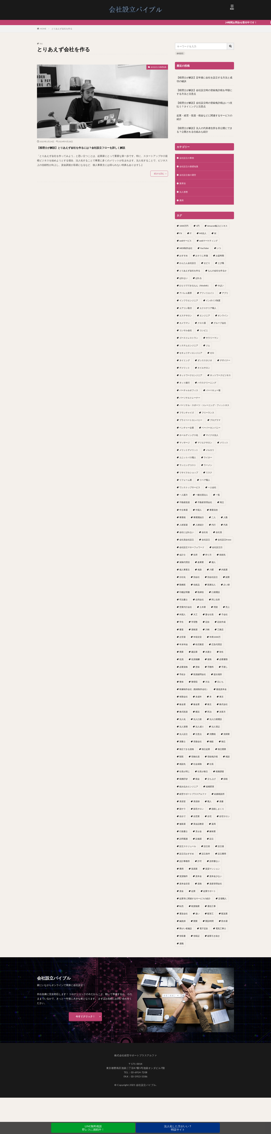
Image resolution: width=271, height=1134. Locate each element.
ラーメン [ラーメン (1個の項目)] (208, 468)
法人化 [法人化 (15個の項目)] (182, 722)
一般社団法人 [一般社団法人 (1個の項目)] (201, 498)
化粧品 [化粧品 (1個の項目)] (196, 587)
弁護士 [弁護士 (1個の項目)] (208, 655)
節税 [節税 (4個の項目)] (225, 782)
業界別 (183, 185)
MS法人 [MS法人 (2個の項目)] (202, 236)
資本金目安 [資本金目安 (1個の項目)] (184, 886)
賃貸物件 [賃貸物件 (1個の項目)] (183, 879)
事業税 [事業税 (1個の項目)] (182, 520)
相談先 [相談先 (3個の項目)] (182, 767)
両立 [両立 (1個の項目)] (222, 505)
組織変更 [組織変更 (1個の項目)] (210, 789)
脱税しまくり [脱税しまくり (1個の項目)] (218, 812)
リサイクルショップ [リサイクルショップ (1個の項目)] (188, 475)
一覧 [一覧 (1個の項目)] (218, 498)
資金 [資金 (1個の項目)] (181, 894)
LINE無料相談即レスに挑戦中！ (93, 1127)
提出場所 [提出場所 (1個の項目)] (218, 677)
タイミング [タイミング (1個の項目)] (184, 363)
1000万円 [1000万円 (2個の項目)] (183, 229)
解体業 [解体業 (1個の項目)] (212, 834)
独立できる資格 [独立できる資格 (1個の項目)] (186, 752)
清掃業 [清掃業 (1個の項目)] (226, 737)
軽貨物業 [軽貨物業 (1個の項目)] (195, 909)
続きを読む (159, 179)
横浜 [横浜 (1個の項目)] (197, 715)
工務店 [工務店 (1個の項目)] (220, 632)
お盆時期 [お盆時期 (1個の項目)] (220, 258)
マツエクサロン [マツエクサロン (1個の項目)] (205, 445)
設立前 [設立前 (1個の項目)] (207, 849)
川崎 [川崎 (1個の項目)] (207, 632)
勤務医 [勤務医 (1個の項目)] (182, 587)
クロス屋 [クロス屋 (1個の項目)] (202, 326)
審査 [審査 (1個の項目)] (181, 632)
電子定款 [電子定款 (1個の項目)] (204, 931)
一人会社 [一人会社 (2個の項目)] (212, 490)
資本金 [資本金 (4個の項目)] (198, 879)
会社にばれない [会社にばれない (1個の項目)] (186, 535)
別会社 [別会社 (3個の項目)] (196, 580)
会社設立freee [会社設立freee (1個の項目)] (224, 542)
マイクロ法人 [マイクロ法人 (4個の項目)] (212, 438)
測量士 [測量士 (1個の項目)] (182, 744)
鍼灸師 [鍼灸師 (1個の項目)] (182, 924)
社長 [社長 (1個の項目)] (211, 767)
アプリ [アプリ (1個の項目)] (225, 296)
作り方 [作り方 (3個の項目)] (208, 558)
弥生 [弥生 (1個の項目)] (221, 655)
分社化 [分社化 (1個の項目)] (182, 580)
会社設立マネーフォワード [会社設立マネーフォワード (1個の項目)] (191, 550)
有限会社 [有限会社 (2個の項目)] (183, 699)
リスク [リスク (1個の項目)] (209, 475)
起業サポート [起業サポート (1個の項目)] (209, 894)
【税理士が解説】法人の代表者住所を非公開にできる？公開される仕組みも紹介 (204, 130)
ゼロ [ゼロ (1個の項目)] (212, 356)
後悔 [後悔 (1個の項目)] (209, 662)
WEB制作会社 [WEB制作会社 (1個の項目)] (185, 251)
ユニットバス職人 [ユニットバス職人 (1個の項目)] (187, 460)
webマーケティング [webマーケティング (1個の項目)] (208, 244)
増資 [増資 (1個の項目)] (216, 610)
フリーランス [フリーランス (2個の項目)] (208, 415)
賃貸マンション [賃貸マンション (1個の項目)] (212, 872)
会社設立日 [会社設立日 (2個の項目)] (217, 550)
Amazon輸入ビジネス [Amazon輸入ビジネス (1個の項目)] (217, 229)
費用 (181, 203)
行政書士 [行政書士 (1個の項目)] (183, 834)
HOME (43, 28)
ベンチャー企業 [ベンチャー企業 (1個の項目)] (186, 430)
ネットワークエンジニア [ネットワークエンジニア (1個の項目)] (190, 378)
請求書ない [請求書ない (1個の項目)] (214, 864)
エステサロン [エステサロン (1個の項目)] (185, 318)
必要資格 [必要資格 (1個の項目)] (183, 670)
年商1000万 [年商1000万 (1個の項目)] (215, 640)
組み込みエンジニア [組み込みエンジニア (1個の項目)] (188, 789)
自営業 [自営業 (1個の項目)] (196, 819)
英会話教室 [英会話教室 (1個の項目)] (198, 827)
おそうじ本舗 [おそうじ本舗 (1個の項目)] (201, 258)
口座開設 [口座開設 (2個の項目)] (216, 595)
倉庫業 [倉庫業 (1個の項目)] (201, 565)
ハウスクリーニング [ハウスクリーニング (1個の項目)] (207, 385)
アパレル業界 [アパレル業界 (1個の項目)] (185, 296)
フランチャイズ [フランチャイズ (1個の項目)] (186, 415)
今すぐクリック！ (85, 1019)
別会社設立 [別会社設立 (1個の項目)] (212, 580)
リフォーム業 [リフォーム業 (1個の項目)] (185, 483)
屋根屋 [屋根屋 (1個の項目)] (194, 632)
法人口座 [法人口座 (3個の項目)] (197, 722)
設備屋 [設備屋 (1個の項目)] (198, 842)
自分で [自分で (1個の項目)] (182, 819)
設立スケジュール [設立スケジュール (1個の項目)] (187, 849)
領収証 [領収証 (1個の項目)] (196, 939)
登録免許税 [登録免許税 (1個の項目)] (212, 759)
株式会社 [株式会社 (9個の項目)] (223, 707)
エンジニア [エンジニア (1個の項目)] (205, 318)
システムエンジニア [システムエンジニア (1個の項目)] (188, 348)
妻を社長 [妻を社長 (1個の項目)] (209, 617)
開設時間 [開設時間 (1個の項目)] (209, 924)
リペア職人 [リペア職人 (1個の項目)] (205, 483)
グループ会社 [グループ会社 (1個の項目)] (220, 326)
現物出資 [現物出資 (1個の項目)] (195, 759)
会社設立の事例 (187, 158)
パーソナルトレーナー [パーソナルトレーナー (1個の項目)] (189, 401)
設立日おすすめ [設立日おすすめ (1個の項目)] (186, 856)
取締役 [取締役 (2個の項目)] (201, 595)
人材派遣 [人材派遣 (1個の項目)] (183, 528)
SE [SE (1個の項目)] (215, 236)
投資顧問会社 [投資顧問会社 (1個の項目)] (199, 677)
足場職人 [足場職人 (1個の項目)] (222, 901)
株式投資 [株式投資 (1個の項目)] (183, 715)
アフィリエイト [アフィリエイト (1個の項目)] (207, 296)
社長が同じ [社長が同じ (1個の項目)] (184, 774)
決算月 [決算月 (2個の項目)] (222, 715)
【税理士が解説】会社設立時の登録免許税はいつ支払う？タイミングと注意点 (204, 104)
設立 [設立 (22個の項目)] (211, 842)
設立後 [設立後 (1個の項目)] (221, 849)
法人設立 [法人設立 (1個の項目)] (183, 737)
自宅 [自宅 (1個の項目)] (209, 819)
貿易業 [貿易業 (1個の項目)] (194, 872)
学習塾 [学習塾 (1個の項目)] (194, 625)
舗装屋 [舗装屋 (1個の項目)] (182, 827)
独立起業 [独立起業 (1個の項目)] (206, 752)
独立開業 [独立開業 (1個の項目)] (222, 752)
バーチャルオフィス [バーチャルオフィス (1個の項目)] (188, 393)
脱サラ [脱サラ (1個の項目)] (182, 812)
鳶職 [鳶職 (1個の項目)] (181, 946)
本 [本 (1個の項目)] (210, 699)
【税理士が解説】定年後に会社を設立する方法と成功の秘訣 (204, 79)
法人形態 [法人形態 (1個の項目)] (183, 729)
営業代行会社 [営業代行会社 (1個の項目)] (185, 610)
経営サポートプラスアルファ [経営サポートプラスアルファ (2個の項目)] (192, 797)
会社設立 (180, 53)
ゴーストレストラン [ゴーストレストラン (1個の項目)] (188, 341)
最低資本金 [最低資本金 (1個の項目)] (221, 692)
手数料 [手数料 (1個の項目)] (210, 670)
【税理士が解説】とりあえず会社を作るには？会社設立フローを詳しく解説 (102, 150)
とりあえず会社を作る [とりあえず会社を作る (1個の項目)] (189, 273)
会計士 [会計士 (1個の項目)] (182, 558)
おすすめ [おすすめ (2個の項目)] (183, 258)
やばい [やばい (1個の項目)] (221, 288)
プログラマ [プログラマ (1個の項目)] (215, 423)
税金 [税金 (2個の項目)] (197, 782)
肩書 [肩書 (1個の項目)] (221, 804)
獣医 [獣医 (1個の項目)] (181, 759)
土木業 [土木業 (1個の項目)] (203, 610)
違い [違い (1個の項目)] (197, 916)
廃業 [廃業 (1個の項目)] (181, 655)
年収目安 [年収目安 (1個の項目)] (197, 640)
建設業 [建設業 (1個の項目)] (194, 655)
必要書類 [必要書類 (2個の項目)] (223, 662)
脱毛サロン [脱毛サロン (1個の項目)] (198, 812)
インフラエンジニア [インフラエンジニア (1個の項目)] (188, 303)
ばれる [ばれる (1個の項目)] (198, 281)
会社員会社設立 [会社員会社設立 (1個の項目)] (186, 542)
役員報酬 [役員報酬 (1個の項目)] (195, 662)
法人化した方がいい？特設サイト (178, 1127)
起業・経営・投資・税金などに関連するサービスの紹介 (204, 117)
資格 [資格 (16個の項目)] (200, 886)
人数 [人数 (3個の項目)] (225, 520)
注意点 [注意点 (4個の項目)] (198, 737)
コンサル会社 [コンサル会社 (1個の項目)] (185, 333)
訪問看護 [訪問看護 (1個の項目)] (183, 842)
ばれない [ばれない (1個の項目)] (183, 281)
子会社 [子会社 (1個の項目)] (224, 617)
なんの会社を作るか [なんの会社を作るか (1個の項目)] (217, 273)
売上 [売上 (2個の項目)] (228, 610)
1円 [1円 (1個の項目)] (197, 229)
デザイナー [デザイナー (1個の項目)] (225, 363)
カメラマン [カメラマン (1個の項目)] (184, 326)
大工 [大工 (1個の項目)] (195, 617)
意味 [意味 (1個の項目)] (197, 670)
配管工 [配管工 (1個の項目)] (210, 916)
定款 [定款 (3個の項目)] (207, 625)
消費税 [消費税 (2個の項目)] (212, 737)
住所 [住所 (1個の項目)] (195, 558)
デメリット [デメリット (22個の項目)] (184, 371)
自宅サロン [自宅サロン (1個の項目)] (224, 819)
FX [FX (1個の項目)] (180, 236)
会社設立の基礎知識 (155, 67)
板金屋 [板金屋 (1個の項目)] (182, 707)
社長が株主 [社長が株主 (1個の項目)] (203, 774)
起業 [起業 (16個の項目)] (193, 894)
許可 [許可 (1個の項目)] (200, 864)
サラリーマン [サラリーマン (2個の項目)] (212, 341)
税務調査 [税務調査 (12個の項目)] (220, 774)
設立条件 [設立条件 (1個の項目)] (206, 856)
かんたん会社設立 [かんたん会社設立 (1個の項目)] (187, 266)
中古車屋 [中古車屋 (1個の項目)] (183, 513)
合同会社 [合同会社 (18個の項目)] (199, 602)
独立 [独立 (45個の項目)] (223, 744)
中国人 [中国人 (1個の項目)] (198, 513)
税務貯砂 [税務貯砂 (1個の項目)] (183, 782)
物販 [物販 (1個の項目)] (211, 744)
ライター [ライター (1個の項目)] (208, 460)
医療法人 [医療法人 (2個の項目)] (211, 587)
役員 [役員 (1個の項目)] (181, 662)
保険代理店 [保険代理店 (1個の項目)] (184, 565)
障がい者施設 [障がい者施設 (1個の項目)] (185, 931)
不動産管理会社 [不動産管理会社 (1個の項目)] (205, 505)
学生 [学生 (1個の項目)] (181, 625)
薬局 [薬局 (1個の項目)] (214, 827)
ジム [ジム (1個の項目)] (208, 348)
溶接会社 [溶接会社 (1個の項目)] (197, 744)
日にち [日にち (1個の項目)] (220, 685)
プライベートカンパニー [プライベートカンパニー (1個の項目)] (190, 423)
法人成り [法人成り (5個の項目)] (199, 729)
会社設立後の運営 (189, 176)
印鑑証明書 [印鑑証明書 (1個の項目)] (184, 595)
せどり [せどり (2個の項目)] (207, 266)
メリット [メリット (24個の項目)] (224, 445)
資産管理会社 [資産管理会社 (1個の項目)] (215, 886)
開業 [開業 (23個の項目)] (195, 924)
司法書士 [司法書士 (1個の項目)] (183, 602)
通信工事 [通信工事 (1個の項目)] (211, 909)
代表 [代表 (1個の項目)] (225, 528)
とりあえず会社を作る (62, 28)
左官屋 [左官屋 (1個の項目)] (182, 640)
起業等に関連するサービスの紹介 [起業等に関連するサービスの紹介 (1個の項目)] (195, 901)
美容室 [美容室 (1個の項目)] (182, 804)
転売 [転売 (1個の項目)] (181, 909)
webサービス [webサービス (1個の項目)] (185, 244)
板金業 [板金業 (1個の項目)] (196, 707)
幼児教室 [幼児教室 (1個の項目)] (199, 647)
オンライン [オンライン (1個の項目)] (223, 318)
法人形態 (184, 194)
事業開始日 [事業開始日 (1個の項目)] (198, 520)
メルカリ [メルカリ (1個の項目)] (210, 453)
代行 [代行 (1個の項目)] (214, 528)
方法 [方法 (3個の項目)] (207, 685)
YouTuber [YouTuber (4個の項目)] (204, 251)
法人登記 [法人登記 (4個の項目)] (216, 729)
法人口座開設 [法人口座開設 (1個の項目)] (215, 722)
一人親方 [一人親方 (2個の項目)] (183, 498)
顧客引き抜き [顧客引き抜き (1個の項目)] (213, 939)
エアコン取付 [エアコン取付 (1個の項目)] (185, 311)
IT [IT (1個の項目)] (190, 236)
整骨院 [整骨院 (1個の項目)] (194, 685)
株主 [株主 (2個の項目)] (209, 707)
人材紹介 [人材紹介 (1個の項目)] (199, 528)
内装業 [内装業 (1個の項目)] (224, 572)
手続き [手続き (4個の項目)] (182, 677)
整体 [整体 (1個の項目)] (181, 685)
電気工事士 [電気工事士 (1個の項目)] (221, 931)
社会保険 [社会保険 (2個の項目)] (197, 767)
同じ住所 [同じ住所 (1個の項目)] (216, 602)
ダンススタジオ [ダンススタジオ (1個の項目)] (205, 363)
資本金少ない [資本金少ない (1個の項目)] (215, 879)
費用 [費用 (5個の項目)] (181, 872)
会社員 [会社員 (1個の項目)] (219, 535)
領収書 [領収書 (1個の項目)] (182, 939)
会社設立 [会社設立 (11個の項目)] (206, 542)
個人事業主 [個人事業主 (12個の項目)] (184, 572)
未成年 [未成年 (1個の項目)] (198, 699)
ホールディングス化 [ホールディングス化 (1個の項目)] (188, 438)
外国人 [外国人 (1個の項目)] (182, 617)
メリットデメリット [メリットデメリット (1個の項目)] (188, 453)
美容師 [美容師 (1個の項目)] (196, 804)
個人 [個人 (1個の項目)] (214, 565)
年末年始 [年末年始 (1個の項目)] (183, 647)
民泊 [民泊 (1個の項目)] (209, 715)
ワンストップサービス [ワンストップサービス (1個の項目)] (189, 490)
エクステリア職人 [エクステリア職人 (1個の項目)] (208, 311)
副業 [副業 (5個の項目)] (228, 580)
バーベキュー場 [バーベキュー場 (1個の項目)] (213, 393)
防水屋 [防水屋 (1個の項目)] (224, 924)
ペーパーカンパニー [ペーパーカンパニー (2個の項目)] (211, 430)
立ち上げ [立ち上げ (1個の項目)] (211, 782)
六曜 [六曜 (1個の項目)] (211, 572)
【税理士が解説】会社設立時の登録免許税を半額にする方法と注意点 (204, 92)
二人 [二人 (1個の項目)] (214, 520)
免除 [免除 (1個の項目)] (200, 572)
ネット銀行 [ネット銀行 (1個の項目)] (184, 385)
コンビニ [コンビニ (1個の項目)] (204, 333)
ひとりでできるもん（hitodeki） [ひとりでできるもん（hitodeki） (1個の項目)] (194, 288)
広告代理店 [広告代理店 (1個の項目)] (217, 647)
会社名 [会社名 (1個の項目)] (205, 535)
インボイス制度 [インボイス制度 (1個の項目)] (213, 303)
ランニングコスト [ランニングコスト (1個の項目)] (187, 468)
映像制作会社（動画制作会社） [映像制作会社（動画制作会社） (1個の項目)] (193, 692)
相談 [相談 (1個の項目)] (228, 759)
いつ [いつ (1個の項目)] (219, 251)
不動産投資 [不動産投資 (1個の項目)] (184, 505)
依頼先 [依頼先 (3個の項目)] (222, 558)
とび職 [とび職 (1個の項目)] (221, 266)
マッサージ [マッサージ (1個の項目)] (184, 445)
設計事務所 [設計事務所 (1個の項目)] (184, 864)
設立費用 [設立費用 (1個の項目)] (222, 856)
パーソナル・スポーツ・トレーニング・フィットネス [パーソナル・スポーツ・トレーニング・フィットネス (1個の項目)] (204, 408)
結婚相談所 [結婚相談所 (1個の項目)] (219, 797)
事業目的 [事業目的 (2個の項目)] (213, 513)
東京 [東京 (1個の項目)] (221, 699)
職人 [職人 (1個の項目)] (209, 804)
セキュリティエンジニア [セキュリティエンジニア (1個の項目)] (190, 356)
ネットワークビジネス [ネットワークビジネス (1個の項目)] (220, 378)
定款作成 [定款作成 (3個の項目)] (221, 625)
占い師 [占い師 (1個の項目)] (226, 587)
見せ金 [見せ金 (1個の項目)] (198, 834)
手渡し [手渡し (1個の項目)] (224, 670)
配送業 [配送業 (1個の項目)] (224, 916)
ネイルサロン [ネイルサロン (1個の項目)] (204, 371)
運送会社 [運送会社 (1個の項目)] (183, 916)
